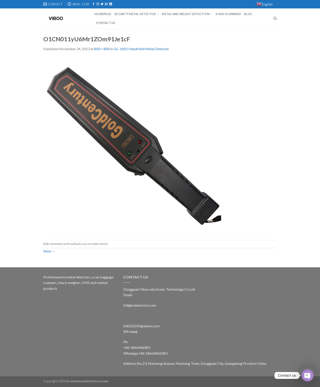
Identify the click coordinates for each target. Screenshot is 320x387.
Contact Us (105, 23)
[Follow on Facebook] (93, 4)
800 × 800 (102, 49)
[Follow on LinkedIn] (110, 4)
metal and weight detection (187, 14)
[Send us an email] (106, 4)
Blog (248, 14)
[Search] (275, 18)
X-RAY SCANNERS (228, 14)
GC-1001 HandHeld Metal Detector (141, 49)
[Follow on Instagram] (97, 4)
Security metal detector (136, 14)
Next (49, 251)
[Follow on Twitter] (102, 4)
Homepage (102, 14)
